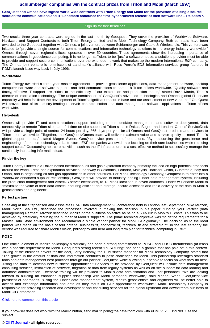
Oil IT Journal (17, 323)
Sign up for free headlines (105, 26)
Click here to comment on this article (30, 300)
